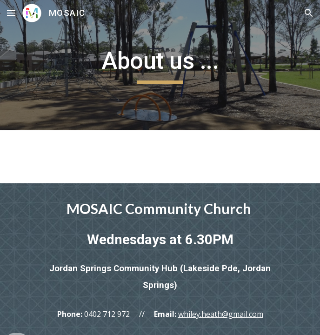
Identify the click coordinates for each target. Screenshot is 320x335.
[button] (11, 13)
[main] (160, 65)
